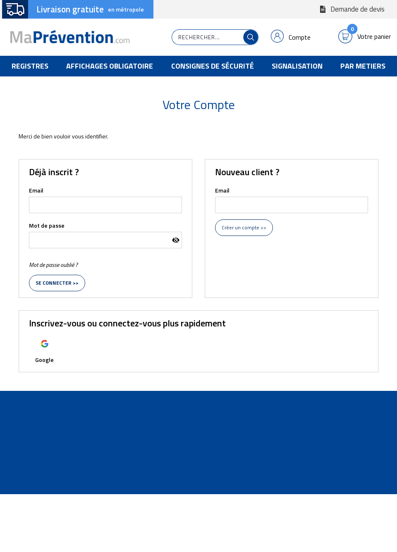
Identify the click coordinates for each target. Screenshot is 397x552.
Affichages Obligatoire (109, 65)
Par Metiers (362, 65)
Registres (30, 65)
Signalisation (297, 65)
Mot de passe (47, 225)
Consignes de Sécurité (212, 65)
